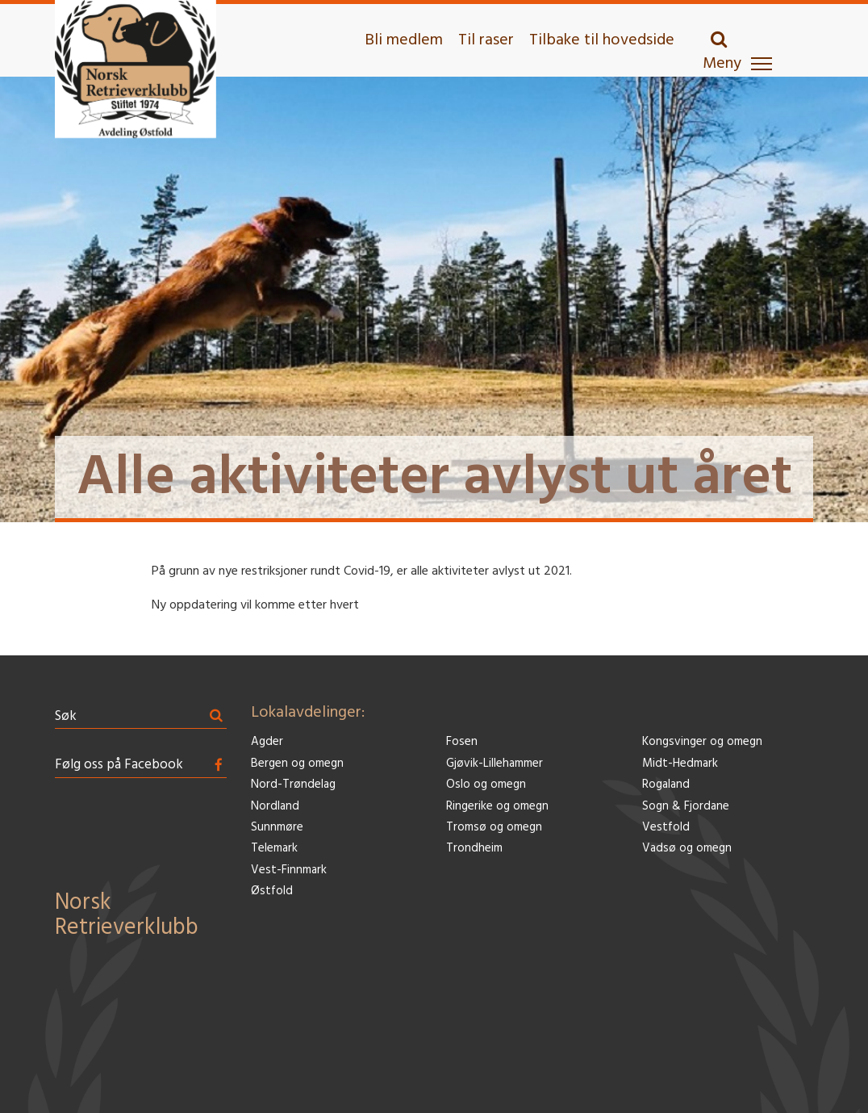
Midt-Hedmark (680, 763)
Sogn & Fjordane (685, 806)
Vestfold (666, 827)
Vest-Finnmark (289, 870)
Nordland (275, 806)
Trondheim (474, 848)
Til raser (486, 40)
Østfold (272, 891)
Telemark (274, 848)
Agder (267, 742)
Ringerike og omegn (497, 806)
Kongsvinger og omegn (702, 742)
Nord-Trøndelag (293, 784)
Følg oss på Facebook (119, 765)
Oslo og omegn (486, 784)
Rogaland (666, 784)
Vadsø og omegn (687, 848)
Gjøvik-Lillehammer (494, 763)
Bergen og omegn (297, 763)
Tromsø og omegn (494, 827)
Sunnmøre (277, 827)
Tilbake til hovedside (601, 40)
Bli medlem (404, 40)
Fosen (462, 742)
